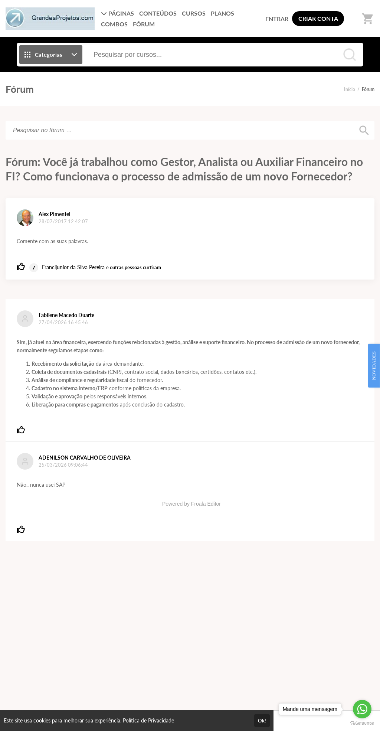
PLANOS (222, 13)
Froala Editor (206, 504)
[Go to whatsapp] (362, 709)
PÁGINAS (117, 13)
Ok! (262, 721)
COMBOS (114, 23)
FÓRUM (144, 23)
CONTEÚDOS (158, 13)
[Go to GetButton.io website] (362, 723)
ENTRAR (276, 18)
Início (349, 89)
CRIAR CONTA (318, 18)
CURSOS (194, 13)
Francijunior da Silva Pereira (73, 267)
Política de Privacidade (148, 720)
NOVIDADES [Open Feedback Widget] (374, 365)
